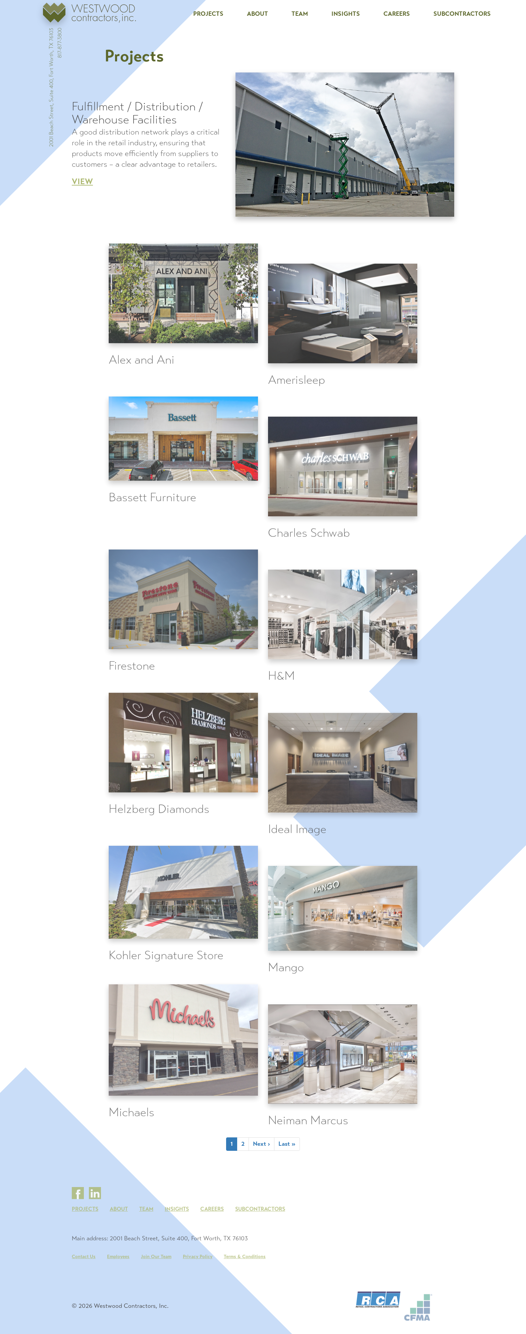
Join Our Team (156, 1282)
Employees (118, 1282)
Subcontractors (462, 13)
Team (300, 13)
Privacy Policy (197, 1282)
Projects (208, 13)
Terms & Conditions (245, 1282)
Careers (396, 13)
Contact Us (84, 1282)
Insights (345, 13)
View (82, 181)
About (257, 13)
